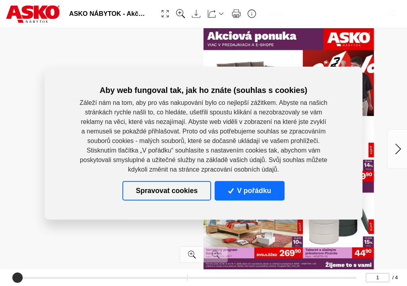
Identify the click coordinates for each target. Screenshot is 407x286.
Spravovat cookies (167, 191)
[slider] (17, 277)
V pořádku (249, 191)
